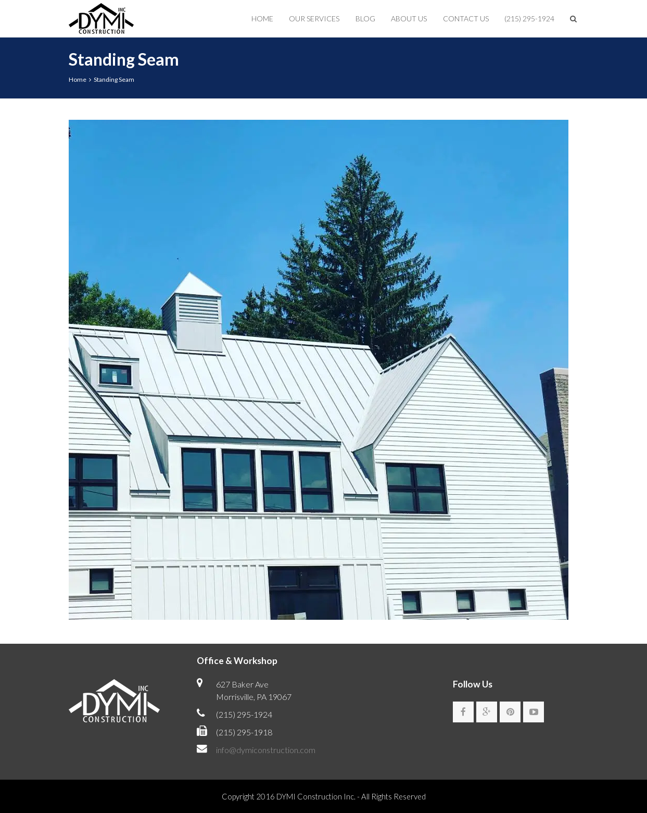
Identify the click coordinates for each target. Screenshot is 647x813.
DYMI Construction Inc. (316, 796)
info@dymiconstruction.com (265, 750)
